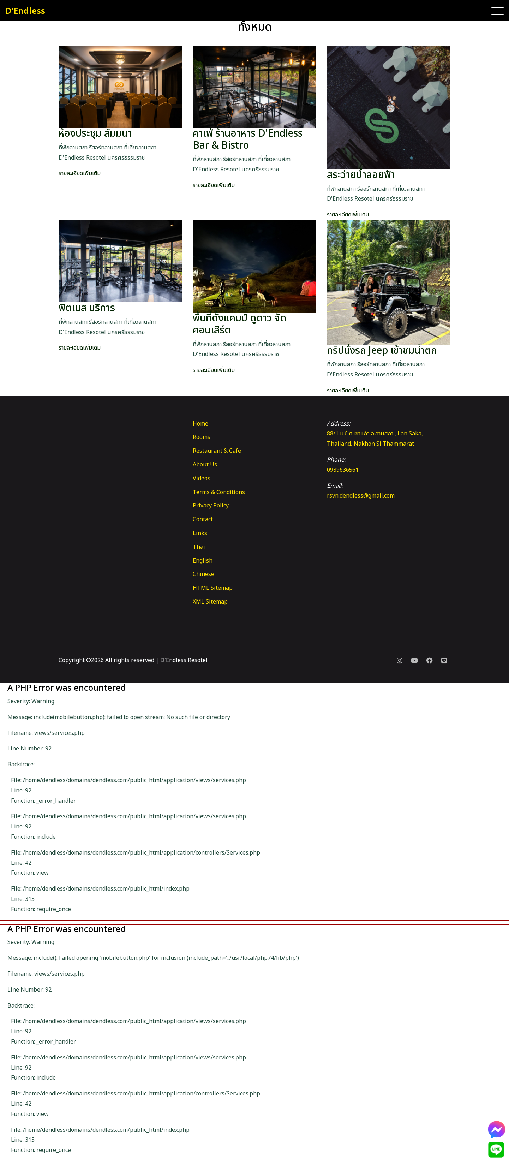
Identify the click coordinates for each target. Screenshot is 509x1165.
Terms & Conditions (219, 492)
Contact (203, 519)
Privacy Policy (211, 505)
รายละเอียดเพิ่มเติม (80, 173)
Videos (201, 478)
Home (200, 424)
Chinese (203, 574)
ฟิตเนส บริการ (87, 308)
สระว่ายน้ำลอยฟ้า (361, 175)
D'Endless (25, 11)
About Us (205, 464)
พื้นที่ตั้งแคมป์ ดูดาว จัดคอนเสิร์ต (239, 324)
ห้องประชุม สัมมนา (95, 133)
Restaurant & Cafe (217, 451)
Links (200, 533)
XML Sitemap (210, 602)
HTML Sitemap (213, 588)
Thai (199, 547)
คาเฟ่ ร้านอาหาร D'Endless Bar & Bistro (248, 139)
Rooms (201, 437)
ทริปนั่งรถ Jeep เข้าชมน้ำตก (382, 350)
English (202, 561)
